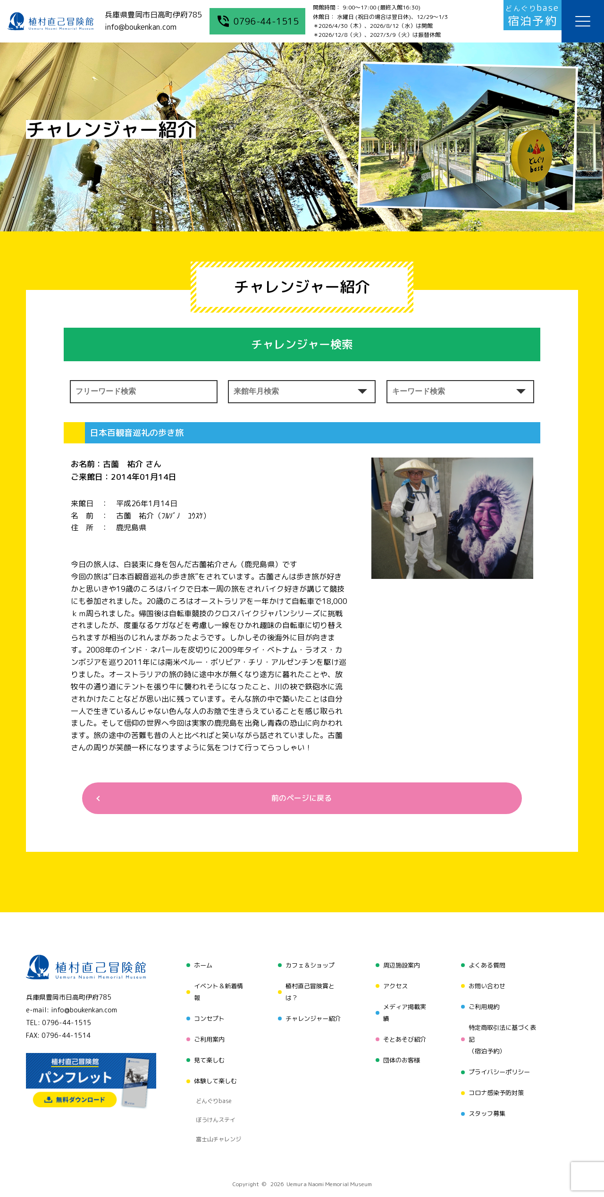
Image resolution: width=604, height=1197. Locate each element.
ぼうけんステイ (213, 1095)
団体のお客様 (400, 1050)
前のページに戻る (298, 799)
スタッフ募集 (487, 1099)
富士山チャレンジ (216, 1107)
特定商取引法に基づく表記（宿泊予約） (503, 1033)
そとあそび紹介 (404, 1032)
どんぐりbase (211, 1083)
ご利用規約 (483, 1002)
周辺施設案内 (400, 966)
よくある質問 (487, 966)
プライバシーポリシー (500, 1063)
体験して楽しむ (213, 1068)
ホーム (200, 966)
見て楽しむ (206, 1050)
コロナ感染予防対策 (497, 1081)
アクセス (394, 984)
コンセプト (206, 1014)
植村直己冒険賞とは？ (308, 991)
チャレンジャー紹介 (312, 1014)
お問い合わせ (487, 984)
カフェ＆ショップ (308, 966)
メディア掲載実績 (404, 1008)
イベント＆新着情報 (216, 991)
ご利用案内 (206, 1032)
